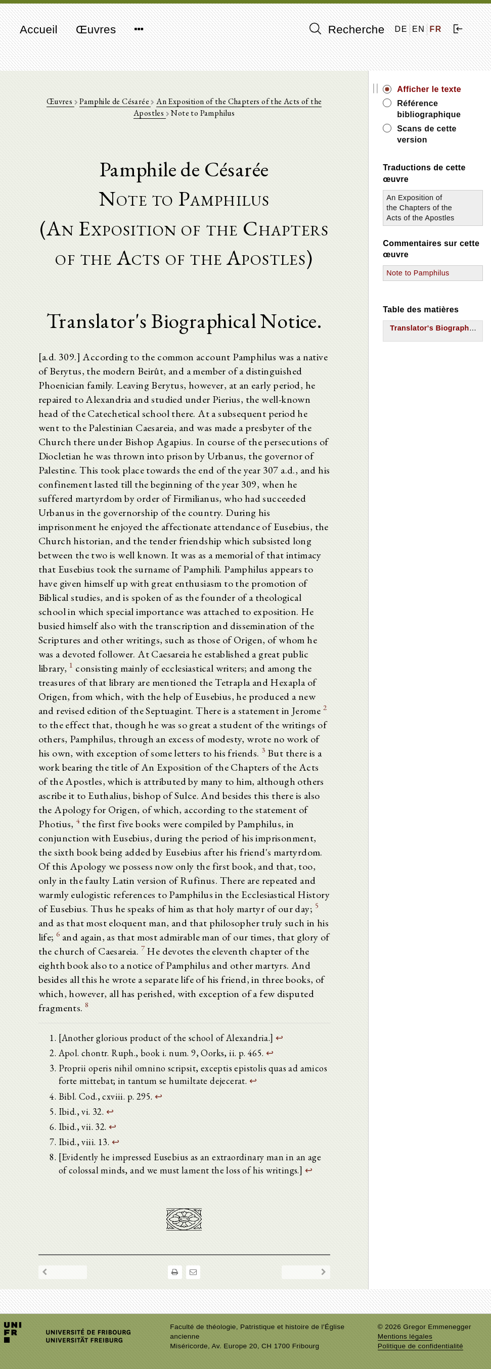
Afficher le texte (429, 89)
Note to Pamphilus (417, 273)
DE (401, 29)
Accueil (39, 29)
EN (418, 29)
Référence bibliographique (429, 109)
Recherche (347, 29)
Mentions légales (405, 1336)
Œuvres (96, 29)
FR (435, 29)
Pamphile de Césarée (115, 101)
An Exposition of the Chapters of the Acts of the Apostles (420, 208)
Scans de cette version (427, 134)
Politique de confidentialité (420, 1346)
